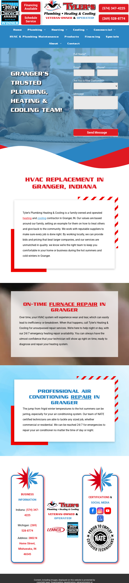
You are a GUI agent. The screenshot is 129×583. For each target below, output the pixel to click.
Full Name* (80, 54)
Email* (77, 67)
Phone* (101, 67)
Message (79, 93)
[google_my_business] (100, 519)
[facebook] (93, 511)
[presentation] (99, 119)
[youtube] (107, 511)
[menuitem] (17, 29)
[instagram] (100, 511)
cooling (41, 218)
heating (27, 218)
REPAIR (81, 397)
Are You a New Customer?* (89, 80)
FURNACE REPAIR (73, 304)
